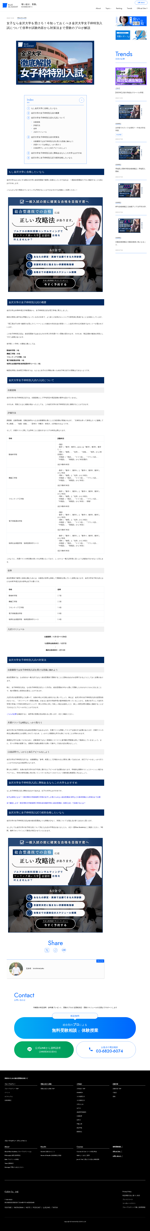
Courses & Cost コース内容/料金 (87, 1152)
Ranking (119, 8)
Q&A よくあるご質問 (83, 1155)
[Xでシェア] (47, 950)
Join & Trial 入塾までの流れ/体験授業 (88, 1159)
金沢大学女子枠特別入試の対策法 (45, 137)
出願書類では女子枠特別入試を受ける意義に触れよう (53, 141)
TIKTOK (55, 1207)
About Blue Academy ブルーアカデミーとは (18, 1152)
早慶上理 (79, 1124)
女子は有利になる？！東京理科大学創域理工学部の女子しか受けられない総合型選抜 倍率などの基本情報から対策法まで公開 (53, 797)
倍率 (35, 129)
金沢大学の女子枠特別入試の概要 (45, 113)
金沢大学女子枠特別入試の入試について (48, 118)
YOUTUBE (8, 1207)
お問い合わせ (141, 2)
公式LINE (46, 1207)
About (98, 8)
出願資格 (36, 122)
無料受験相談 (118, 1147)
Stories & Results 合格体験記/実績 (51, 1155)
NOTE (28, 1207)
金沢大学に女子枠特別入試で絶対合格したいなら (51, 158)
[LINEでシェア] (64, 950)
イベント (7, 1092)
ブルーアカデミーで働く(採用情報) (133, 1207)
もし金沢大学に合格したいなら (44, 108)
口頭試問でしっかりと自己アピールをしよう (50, 148)
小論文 (115, 1092)
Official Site (142, 8)
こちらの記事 (12, 714)
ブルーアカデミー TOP (12, 1089)
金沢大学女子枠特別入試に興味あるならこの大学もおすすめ (56, 153)
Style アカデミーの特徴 (12, 1159)
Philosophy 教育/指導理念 (13, 1155)
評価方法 (36, 125)
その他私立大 (81, 1100)
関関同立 (79, 1132)
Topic (108, 8)
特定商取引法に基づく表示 (131, 1195)
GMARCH (80, 1092)
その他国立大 (81, 1096)
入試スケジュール (40, 132)
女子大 (79, 1108)
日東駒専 (79, 1116)
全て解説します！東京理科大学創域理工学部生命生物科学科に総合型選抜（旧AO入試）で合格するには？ (46, 803)
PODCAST (37, 1207)
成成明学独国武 (81, 1112)
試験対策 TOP (117, 1089)
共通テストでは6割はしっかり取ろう (47, 145)
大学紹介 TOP (81, 1089)
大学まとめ (80, 1104)
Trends (129, 8)
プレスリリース (127, 1199)
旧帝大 (79, 1120)
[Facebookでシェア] (55, 950)
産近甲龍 (79, 1128)
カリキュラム (9, 1096)
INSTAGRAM (18, 1207)
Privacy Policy (126, 1191)
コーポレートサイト (129, 1203)
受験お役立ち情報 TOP (48, 1089)
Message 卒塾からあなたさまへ (14, 1167)
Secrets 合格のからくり (48, 1152)
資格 (114, 1096)
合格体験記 (8, 1100)
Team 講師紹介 (9, 1163)
